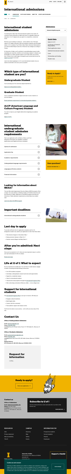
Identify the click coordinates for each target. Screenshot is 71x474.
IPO (9, 14)
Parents (46, 436)
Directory (28, 431)
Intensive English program (53, 30)
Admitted (34, 14)
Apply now (50, 81)
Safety (27, 436)
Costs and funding (25, 14)
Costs (54, 1)
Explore (59, 1)
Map (27, 434)
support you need (8, 57)
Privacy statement (9, 434)
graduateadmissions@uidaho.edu (15, 335)
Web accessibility (8, 436)
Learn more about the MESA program (13, 200)
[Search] (8, 2)
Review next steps (8, 256)
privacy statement (44, 470)
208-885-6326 (12, 325)
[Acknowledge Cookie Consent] (58, 466)
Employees (47, 439)
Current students (48, 434)
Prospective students (49, 431)
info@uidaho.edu (26, 458)
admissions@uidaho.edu (13, 323)
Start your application (23, 385)
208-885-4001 (11, 336)
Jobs (5, 431)
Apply (50, 1)
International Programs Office (33, 280)
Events (27, 439)
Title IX (6, 439)
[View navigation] (65, 2)
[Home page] (5, 2)
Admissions (16, 14)
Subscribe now (59, 409)
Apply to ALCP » (8, 116)
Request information (52, 166)
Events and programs (44, 14)
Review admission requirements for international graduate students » (21, 100)
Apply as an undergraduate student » (13, 86)
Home (5, 18)
